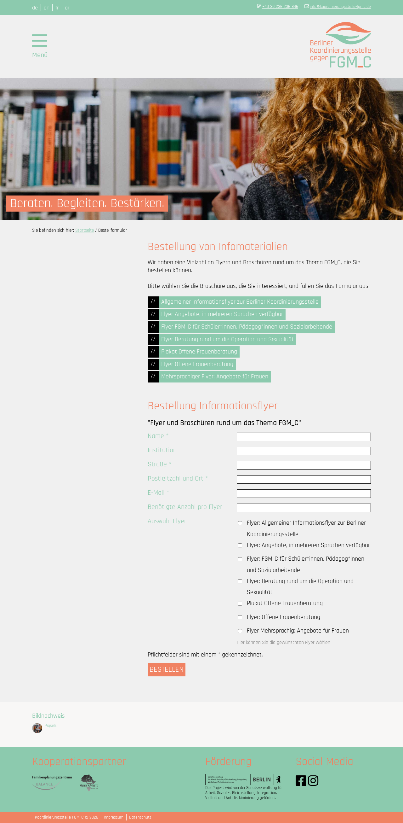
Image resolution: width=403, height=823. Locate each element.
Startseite (84, 230)
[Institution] (304, 451)
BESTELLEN (167, 669)
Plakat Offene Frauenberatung (285, 603)
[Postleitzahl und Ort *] (304, 479)
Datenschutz (140, 817)
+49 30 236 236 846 (280, 6)
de (35, 7)
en (46, 7)
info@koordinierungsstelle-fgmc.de (340, 6)
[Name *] (304, 437)
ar (67, 7)
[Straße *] (304, 465)
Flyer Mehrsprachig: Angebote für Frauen (298, 631)
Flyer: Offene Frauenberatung (283, 617)
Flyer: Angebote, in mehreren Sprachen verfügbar (308, 545)
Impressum (113, 817)
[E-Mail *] (304, 493)
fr (57, 7)
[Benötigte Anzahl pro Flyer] (304, 508)
